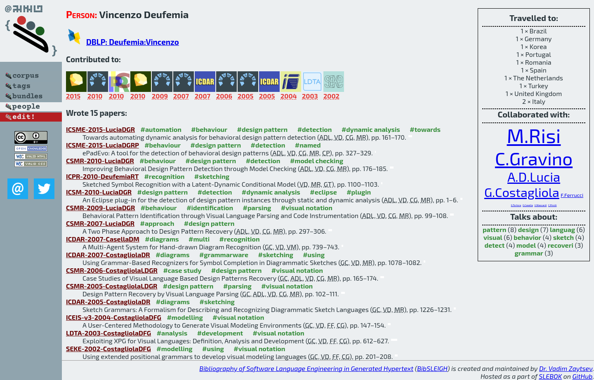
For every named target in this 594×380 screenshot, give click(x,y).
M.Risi (534, 135)
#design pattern (262, 129)
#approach (157, 223)
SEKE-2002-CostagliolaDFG (108, 348)
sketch (563, 237)
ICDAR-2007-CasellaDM (102, 239)
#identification (209, 207)
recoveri (560, 245)
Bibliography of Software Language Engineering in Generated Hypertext (306, 368)
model (526, 245)
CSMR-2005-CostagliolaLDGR (111, 286)
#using (314, 254)
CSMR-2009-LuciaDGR (100, 207)
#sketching (211, 176)
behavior (527, 237)
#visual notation (306, 207)
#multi (199, 239)
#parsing (257, 207)
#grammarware (223, 254)
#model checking (316, 160)
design (528, 229)
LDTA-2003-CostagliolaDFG (108, 333)
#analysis (172, 333)
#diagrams (162, 239)
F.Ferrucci (572, 195)
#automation (161, 129)
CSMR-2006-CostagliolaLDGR (112, 270)
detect (494, 245)
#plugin (358, 192)
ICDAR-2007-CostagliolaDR (108, 254)
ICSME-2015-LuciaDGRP (102, 145)
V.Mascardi (540, 205)
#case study (182, 270)
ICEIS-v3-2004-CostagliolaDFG (113, 317)
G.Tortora (516, 205)
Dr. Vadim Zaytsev (565, 368)
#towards (425, 129)
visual (492, 237)
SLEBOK (550, 376)
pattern (494, 229)
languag (562, 229)
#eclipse (323, 192)
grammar (529, 253)
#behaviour (209, 129)
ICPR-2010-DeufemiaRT (102, 176)
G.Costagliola (521, 191)
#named (308, 145)
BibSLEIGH (432, 368)
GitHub (583, 376)
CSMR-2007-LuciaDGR (100, 223)
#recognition (164, 176)
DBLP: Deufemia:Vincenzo (132, 42)
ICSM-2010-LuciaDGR (99, 192)
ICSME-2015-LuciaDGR (100, 129)
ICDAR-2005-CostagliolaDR (108, 301)
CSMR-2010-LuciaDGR (100, 160)
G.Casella (528, 205)
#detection (314, 129)
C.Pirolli (552, 205)
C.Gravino (534, 158)
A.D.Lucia (533, 176)
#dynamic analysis (371, 129)
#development (220, 333)
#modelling (185, 317)
